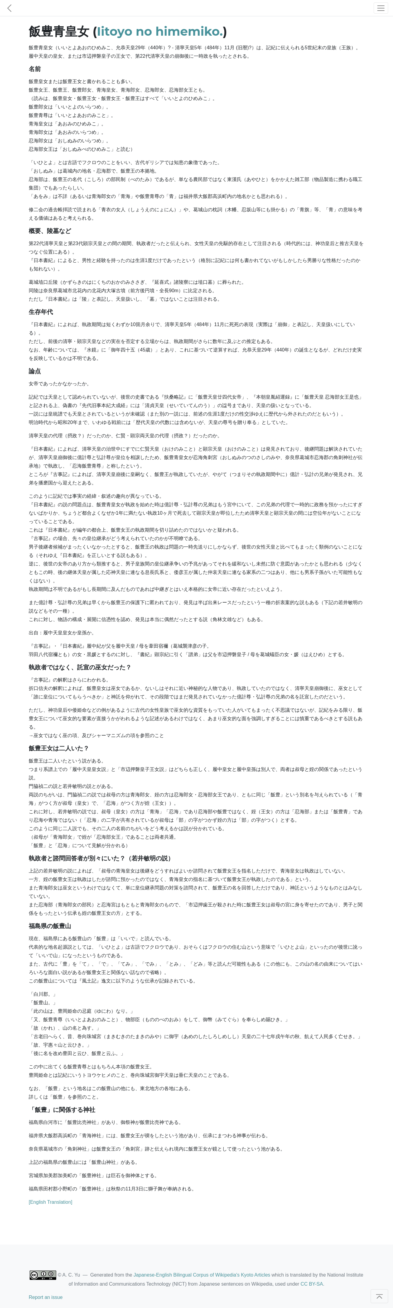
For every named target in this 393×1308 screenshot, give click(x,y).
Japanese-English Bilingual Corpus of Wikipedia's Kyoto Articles (202, 1274)
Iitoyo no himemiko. (160, 31)
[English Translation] (50, 1202)
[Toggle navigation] (381, 8)
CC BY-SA (311, 1284)
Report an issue (46, 1297)
